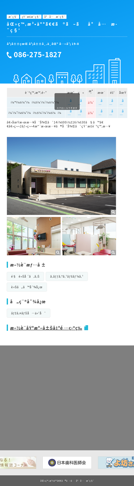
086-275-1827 (38, 54)
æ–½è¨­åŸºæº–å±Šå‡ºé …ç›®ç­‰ (46, 328)
